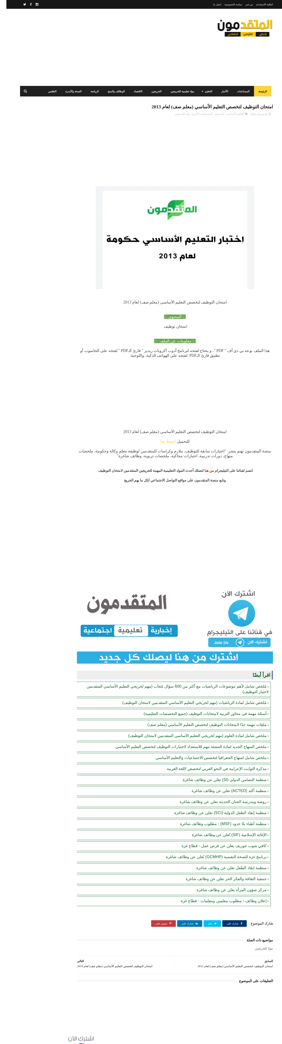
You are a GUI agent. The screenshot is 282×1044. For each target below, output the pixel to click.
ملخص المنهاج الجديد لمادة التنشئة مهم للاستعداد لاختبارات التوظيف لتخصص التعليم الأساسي (184, 735)
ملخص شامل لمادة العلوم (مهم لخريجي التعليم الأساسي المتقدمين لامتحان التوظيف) (191, 724)
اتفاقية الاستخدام (258, 4)
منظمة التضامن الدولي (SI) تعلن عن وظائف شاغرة (218, 768)
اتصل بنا (211, 4)
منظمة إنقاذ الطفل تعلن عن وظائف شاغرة (225, 857)
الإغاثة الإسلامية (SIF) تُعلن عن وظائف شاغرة (223, 824)
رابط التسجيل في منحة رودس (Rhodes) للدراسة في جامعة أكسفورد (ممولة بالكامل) (42, 350)
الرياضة (90, 91)
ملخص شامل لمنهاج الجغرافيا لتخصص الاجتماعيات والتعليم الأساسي (204, 746)
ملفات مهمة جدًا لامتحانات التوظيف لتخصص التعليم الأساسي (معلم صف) (200, 713)
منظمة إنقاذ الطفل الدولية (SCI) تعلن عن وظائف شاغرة (214, 802)
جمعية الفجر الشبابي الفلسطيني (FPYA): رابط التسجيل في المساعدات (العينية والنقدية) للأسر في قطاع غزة (42, 290)
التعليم (204, 91)
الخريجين (152, 91)
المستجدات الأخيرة (196, 114)
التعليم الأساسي (228, 114)
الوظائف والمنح (111, 91)
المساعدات (238, 91)
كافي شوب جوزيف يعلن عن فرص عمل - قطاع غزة (217, 835)
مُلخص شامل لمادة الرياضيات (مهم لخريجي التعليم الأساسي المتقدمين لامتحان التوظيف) (188, 691)
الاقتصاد (133, 91)
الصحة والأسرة (69, 91)
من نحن (243, 4)
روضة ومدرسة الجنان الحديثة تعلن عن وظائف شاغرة (216, 791)
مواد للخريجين (176, 114)
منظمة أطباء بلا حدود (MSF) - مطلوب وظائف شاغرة (217, 813)
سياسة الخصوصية (227, 4)
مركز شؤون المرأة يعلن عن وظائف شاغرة (225, 879)
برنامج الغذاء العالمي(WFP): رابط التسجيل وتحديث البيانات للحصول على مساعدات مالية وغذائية (43, 310)
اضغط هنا (176, 442)
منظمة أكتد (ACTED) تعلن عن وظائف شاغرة (222, 779)
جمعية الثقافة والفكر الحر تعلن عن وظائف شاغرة (219, 868)
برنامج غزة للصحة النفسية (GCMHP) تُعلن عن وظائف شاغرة (210, 846)
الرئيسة (258, 91)
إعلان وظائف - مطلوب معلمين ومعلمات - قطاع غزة (217, 890)
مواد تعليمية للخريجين (177, 91)
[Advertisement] (95, 47)
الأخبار (220, 91)
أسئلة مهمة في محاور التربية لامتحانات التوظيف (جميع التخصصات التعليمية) (198, 702)
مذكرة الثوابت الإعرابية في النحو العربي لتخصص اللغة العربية (210, 757)
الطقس (47, 91)
